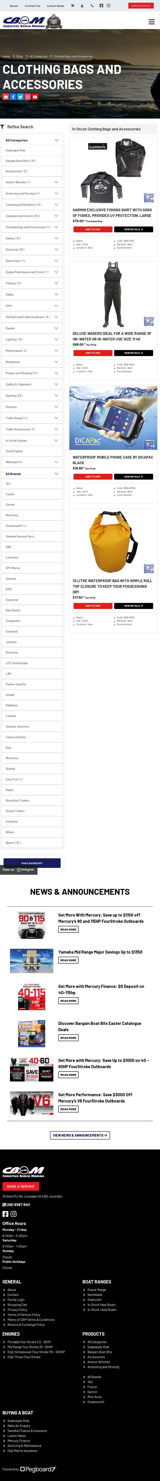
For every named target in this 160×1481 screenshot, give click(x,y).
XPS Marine (13, 568)
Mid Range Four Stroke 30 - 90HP (30, 1347)
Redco (10, 790)
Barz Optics (13, 610)
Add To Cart (93, 229)
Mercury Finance (19, 1441)
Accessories (96, 1357)
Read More (68, 929)
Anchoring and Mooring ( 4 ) (32, 193)
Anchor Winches (99, 1362)
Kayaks (32, 328)
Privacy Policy (17, 1309)
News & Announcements (80, 891)
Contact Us (32, 5)
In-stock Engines (32, 440)
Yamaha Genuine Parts (20, 536)
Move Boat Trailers (17, 800)
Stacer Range (97, 1290)
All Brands (32, 474)
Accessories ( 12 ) (17, 171)
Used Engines (14, 451)
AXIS (9, 589)
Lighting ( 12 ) (32, 339)
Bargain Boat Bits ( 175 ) (21, 160)
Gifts (32, 306)
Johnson (11, 642)
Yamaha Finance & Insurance (27, 1431)
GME (8, 547)
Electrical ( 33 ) (32, 249)
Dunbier (10, 768)
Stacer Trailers (15, 811)
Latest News (55, 5)
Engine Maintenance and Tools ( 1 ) (32, 272)
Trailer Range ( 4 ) (32, 418)
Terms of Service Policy (24, 1314)
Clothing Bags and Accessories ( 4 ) (32, 227)
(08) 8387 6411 (16, 1204)
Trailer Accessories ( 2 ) (32, 429)
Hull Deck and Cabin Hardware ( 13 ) (32, 317)
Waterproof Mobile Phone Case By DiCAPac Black (113, 460)
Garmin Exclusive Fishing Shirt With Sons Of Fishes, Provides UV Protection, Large (112, 213)
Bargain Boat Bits (100, 1352)
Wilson (10, 832)
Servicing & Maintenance (24, 1446)
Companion (13, 620)
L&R (8, 673)
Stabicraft (95, 1300)
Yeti (8, 483)
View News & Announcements (80, 1135)
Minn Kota (12, 515)
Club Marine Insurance (22, 1451)
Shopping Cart (17, 1305)
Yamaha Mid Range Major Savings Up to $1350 (100, 951)
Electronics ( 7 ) (32, 261)
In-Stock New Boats (102, 1305)
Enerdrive (12, 821)
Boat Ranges (96, 1281)
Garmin (10, 504)
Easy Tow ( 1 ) (14, 779)
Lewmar (11, 716)
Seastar (11, 578)
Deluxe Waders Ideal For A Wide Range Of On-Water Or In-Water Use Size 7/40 (112, 336)
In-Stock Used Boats (102, 1309)
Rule (8, 747)
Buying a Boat (17, 1412)
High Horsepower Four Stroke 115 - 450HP (36, 1352)
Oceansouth (96, 1402)
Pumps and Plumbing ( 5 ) (32, 373)
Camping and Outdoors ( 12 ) (32, 205)
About (14, 5)
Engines (11, 1333)
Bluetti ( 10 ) (13, 842)
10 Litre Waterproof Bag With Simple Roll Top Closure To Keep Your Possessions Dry (112, 586)
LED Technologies (17, 663)
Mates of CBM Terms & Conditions (31, 1319)
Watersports (32, 462)
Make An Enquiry (19, 1426)
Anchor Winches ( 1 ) (32, 182)
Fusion (10, 494)
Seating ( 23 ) (32, 395)
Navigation (32, 362)
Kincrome (12, 652)
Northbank (95, 1295)
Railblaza (11, 705)
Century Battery (16, 737)
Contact (13, 1295)
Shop (19, 56)
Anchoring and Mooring (103, 1367)
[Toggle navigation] (151, 21)
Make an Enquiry (32, 863)
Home (6, 56)
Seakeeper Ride (15, 150)
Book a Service (21, 1186)
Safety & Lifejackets (32, 384)
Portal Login (16, 1300)
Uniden (10, 695)
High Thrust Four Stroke (24, 1357)
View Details (133, 229)
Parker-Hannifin (16, 684)
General (11, 1281)
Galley (32, 294)
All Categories (38, 56)
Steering (32, 407)
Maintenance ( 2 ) (32, 351)
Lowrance (12, 557)
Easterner (12, 599)
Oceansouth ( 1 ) (16, 525)
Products (93, 1333)
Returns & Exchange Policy (26, 1324)
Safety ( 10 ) (32, 238)
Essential (12, 631)
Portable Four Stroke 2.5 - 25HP (29, 1342)
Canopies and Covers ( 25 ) (32, 216)
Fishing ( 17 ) (32, 283)
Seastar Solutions (17, 726)
